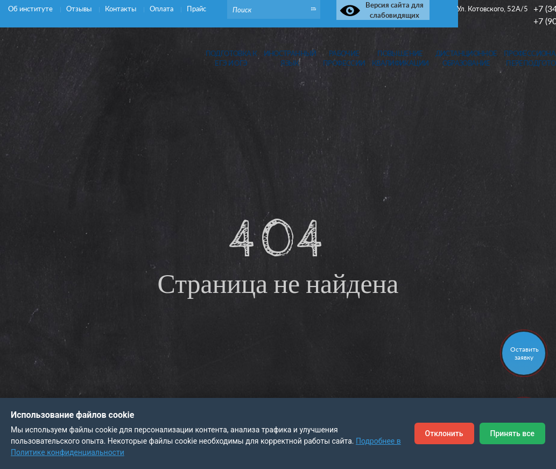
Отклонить (444, 433)
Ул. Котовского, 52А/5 (492, 8)
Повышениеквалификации (400, 58)
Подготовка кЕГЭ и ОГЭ (231, 58)
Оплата (162, 8)
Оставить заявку (524, 353)
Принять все (512, 433)
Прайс (196, 8)
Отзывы (79, 8)
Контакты (121, 8)
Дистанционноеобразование (466, 58)
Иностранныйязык (290, 58)
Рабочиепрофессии (344, 58)
